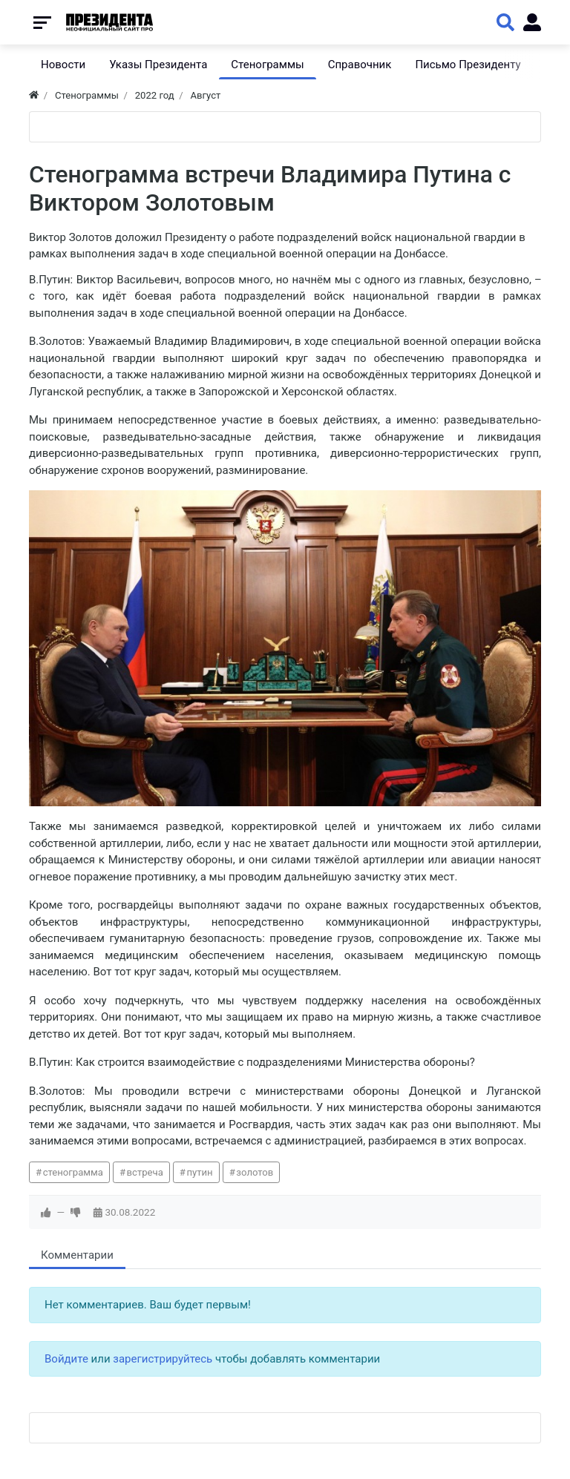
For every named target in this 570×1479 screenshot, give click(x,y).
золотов (254, 1172)
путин (199, 1172)
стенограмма (73, 1172)
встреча (145, 1172)
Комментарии (77, 1255)
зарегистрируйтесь (162, 1359)
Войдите (66, 1359)
